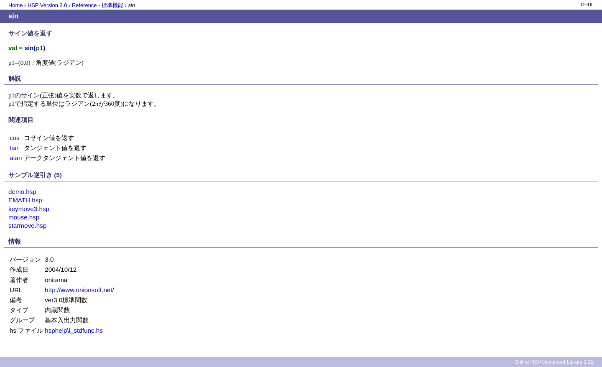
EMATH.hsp (25, 200)
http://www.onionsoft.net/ (79, 289)
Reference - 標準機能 (97, 5)
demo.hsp (22, 191)
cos (15, 137)
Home (15, 5)
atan (16, 157)
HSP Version (47, 5)
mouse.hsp (23, 217)
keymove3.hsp (28, 208)
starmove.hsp (27, 225)
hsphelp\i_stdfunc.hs (73, 330)
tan (14, 147)
